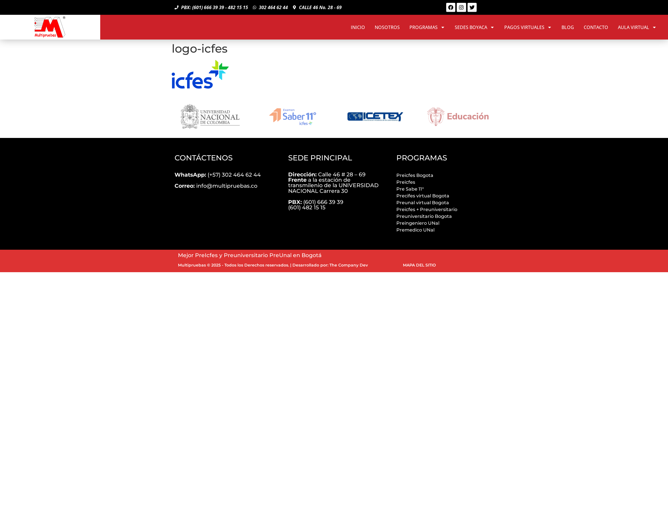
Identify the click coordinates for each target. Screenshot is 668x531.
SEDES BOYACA (475, 27)
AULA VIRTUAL (637, 27)
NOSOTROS (387, 27)
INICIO (358, 27)
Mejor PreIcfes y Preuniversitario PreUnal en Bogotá (249, 255)
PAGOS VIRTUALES (528, 27)
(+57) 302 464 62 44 (218, 174)
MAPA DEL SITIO (419, 265)
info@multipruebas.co (216, 185)
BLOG (568, 27)
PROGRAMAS (427, 27)
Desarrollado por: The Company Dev (330, 265)
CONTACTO (596, 27)
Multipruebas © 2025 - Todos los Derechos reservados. (233, 265)
